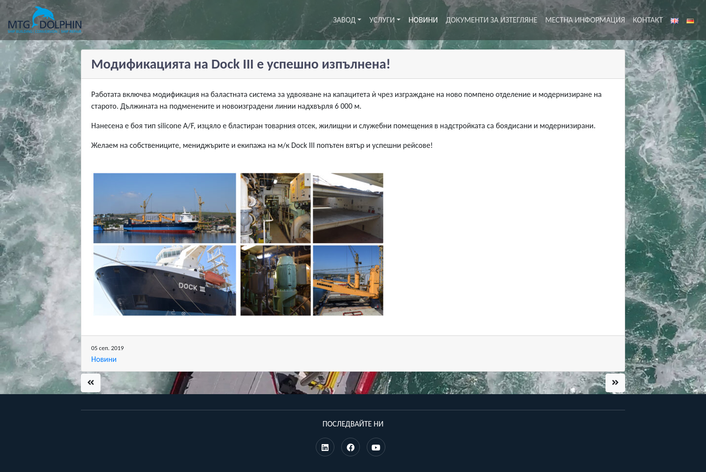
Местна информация (585, 19)
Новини (423, 19)
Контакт (648, 19)
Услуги (382, 19)
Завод (344, 19)
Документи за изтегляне (491, 19)
